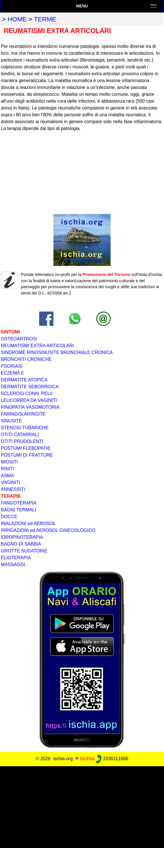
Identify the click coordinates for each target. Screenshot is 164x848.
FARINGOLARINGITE (23, 414)
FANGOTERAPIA (18, 503)
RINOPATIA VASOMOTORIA (30, 407)
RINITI (7, 468)
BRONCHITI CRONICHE (26, 359)
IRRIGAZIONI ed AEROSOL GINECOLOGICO (48, 530)
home (17, 19)
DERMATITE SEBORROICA (30, 386)
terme (45, 19)
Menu (82, 6)
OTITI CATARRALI (20, 434)
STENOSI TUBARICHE (25, 427)
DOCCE (9, 516)
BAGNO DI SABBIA (21, 544)
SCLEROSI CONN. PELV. (27, 393)
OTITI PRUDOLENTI (22, 441)
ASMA (7, 475)
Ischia (87, 758)
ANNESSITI (13, 489)
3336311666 (112, 758)
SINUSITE (11, 420)
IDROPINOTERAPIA (22, 537)
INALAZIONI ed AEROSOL (28, 523)
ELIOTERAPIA (16, 557)
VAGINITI (10, 482)
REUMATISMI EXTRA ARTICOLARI (37, 345)
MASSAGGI (13, 564)
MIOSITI (9, 461)
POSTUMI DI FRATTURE (27, 455)
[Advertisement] (82, 806)
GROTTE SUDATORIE (24, 550)
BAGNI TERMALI (18, 509)
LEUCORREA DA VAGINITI (29, 400)
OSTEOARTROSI (19, 338)
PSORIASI (12, 366)
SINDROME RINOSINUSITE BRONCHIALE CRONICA (57, 352)
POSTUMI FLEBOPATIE (26, 448)
